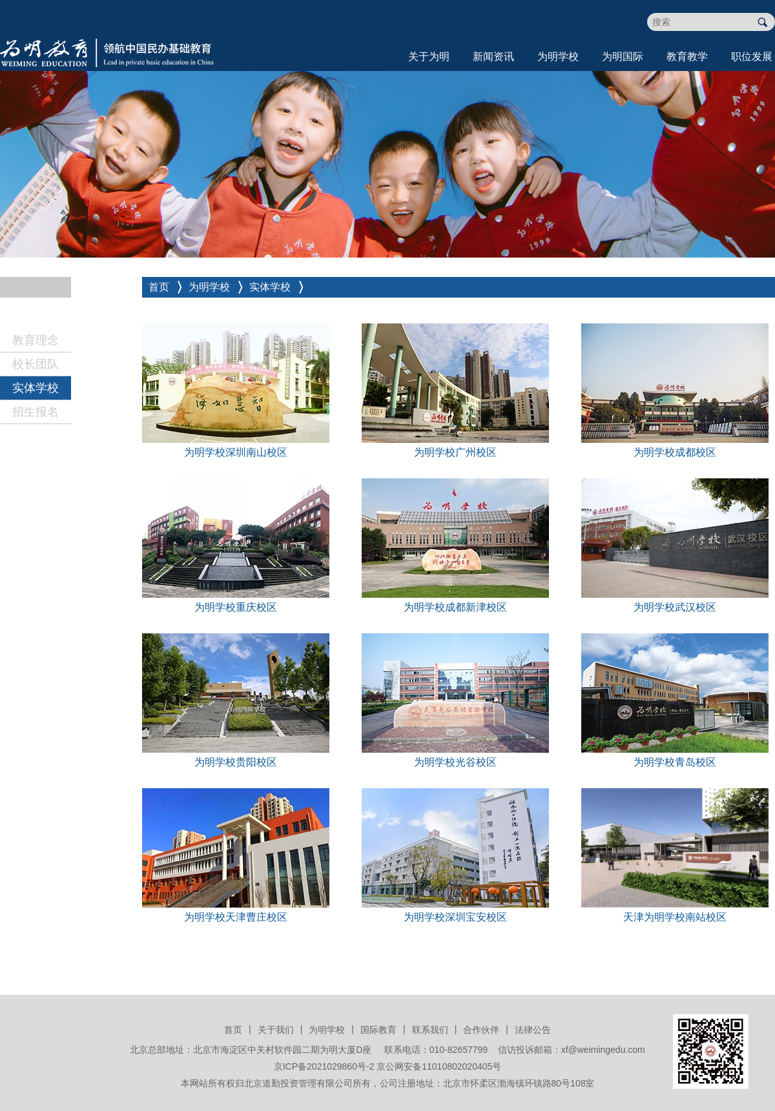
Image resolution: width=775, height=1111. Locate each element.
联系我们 (430, 1029)
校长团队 (35, 364)
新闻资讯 (493, 56)
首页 (159, 286)
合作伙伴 (481, 1029)
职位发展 (751, 56)
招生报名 (35, 411)
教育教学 (687, 56)
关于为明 (429, 56)
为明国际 (622, 56)
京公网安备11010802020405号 (439, 1066)
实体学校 (35, 388)
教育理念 (35, 340)
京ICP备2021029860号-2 (324, 1066)
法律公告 (533, 1029)
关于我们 (276, 1029)
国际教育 (378, 1029)
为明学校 (558, 56)
